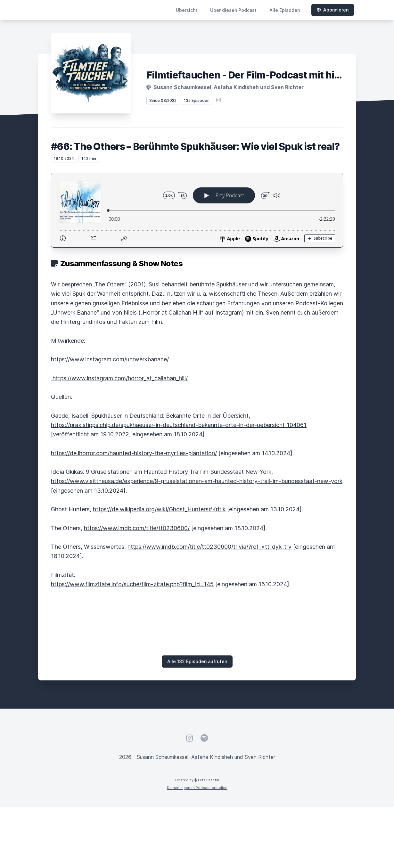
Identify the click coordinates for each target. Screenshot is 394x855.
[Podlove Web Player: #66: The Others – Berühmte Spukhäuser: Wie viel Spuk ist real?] (197, 210)
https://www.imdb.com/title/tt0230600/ (137, 528)
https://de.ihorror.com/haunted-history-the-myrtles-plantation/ (134, 453)
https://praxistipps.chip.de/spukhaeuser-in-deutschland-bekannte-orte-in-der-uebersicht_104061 (179, 425)
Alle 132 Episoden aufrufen (197, 661)
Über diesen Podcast (233, 10)
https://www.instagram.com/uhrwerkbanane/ (110, 359)
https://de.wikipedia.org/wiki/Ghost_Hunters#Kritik (159, 509)
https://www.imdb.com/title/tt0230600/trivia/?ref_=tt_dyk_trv (209, 546)
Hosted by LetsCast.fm (197, 780)
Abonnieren (333, 9)
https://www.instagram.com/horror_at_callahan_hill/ (119, 378)
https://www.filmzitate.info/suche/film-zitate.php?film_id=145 (132, 584)
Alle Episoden (284, 10)
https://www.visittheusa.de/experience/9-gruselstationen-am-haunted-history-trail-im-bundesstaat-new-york (196, 481)
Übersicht (186, 10)
